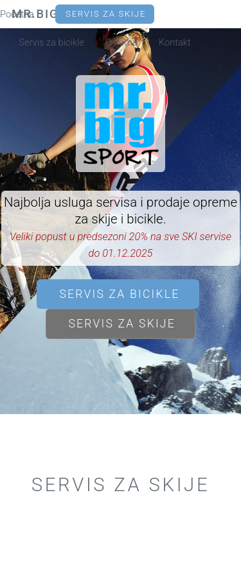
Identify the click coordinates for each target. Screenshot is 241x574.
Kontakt (175, 42)
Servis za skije (106, 14)
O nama (121, 42)
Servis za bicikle (51, 42)
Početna (17, 14)
